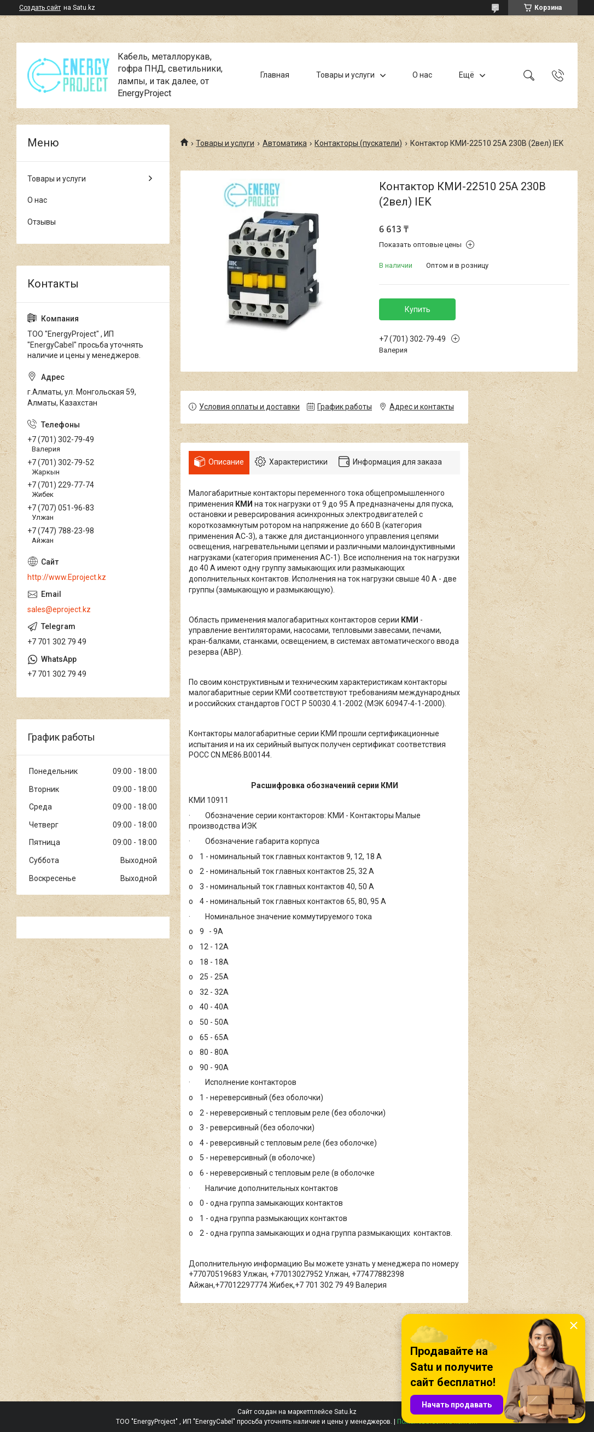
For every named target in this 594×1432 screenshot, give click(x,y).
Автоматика (285, 143)
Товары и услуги (345, 75)
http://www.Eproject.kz (66, 577)
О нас (422, 75)
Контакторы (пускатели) (358, 143)
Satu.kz (345, 1412)
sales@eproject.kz (59, 609)
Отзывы (41, 222)
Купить (417, 309)
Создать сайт (40, 7)
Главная (274, 75)
